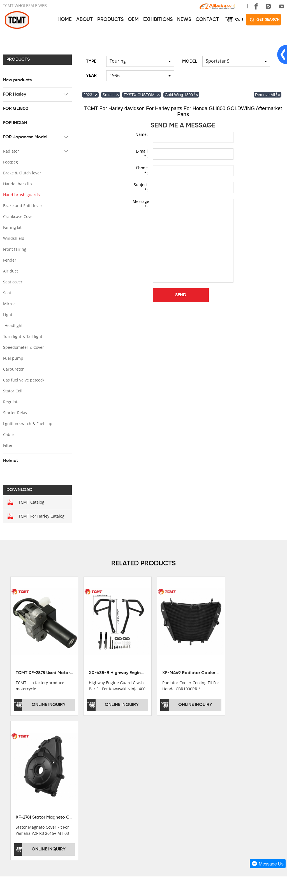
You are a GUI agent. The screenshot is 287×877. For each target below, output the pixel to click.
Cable (8, 434)
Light (7, 314)
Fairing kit (12, 227)
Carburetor (13, 369)
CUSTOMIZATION (140, 783)
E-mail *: (142, 153)
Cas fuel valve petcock (23, 380)
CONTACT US (198, 746)
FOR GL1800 (15, 108)
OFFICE (10, 760)
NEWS (184, 19)
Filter (7, 445)
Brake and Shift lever (22, 205)
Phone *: (142, 170)
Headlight (13, 325)
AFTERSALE (135, 767)
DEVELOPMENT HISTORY (27, 775)
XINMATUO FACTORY (23, 767)
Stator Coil (12, 391)
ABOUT (84, 19)
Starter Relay (15, 412)
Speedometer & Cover (23, 347)
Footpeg (10, 162)
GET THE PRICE (139, 760)
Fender (9, 260)
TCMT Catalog (31, 502)
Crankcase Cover (18, 216)
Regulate (11, 401)
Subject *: (141, 187)
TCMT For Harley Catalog (41, 516)
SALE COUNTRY (18, 791)
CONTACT (207, 19)
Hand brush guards (21, 194)
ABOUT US (15, 746)
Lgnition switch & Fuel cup (27, 423)
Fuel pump (13, 358)
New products (17, 80)
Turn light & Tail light (22, 336)
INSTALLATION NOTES (145, 775)
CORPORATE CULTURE (25, 783)
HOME (64, 19)
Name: (141, 134)
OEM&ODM (134, 791)
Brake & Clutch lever (22, 173)
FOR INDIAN (15, 123)
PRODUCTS (110, 19)
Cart (239, 20)
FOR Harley (14, 94)
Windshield (13, 238)
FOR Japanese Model (25, 137)
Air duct (10, 271)
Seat (7, 292)
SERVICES (135, 746)
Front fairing (14, 249)
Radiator (11, 151)
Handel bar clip (17, 183)
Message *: (140, 204)
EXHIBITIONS (158, 19)
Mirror (9, 303)
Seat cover (12, 282)
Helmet (10, 461)
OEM (133, 19)
